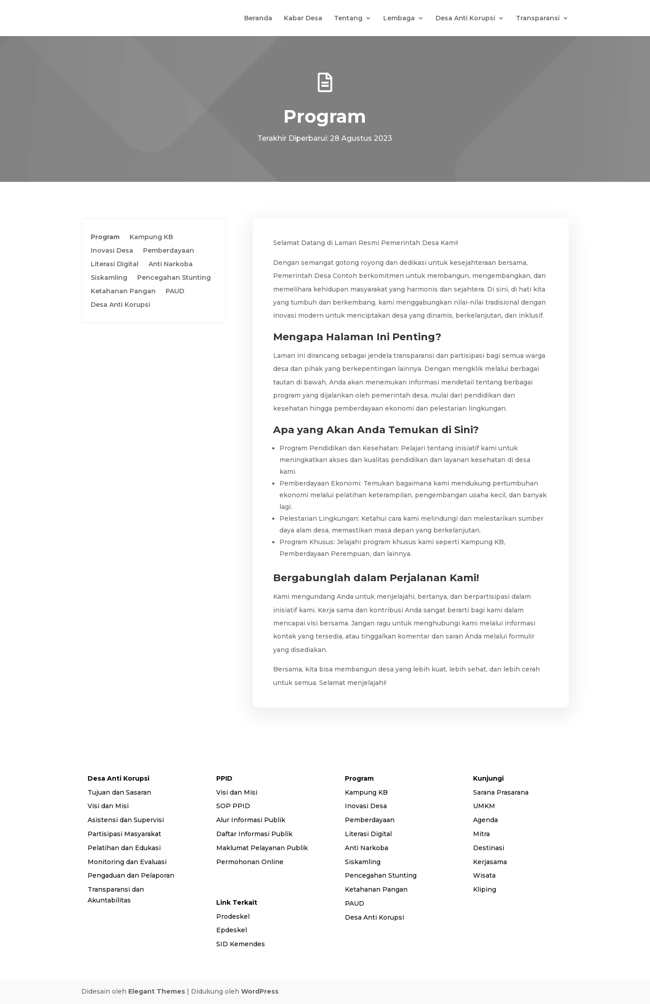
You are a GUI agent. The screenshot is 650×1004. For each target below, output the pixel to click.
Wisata (484, 875)
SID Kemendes (240, 944)
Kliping (484, 889)
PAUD (175, 291)
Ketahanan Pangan (123, 291)
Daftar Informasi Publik (254, 834)
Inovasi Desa (112, 250)
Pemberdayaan (168, 250)
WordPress (260, 991)
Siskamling (109, 278)
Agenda (485, 820)
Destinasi (488, 848)
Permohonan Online (249, 862)
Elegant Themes (156, 991)
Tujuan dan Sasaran (119, 792)
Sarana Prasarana (501, 792)
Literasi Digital (115, 264)
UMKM (484, 806)
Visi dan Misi (108, 806)
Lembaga (399, 18)
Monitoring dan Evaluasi (127, 862)
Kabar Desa (303, 18)
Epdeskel (231, 930)
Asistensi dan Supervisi (126, 820)
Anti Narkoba (171, 264)
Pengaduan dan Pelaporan (131, 875)
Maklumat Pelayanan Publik (262, 848)
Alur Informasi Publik (250, 820)
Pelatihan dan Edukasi (124, 848)
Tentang (348, 18)
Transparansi (538, 18)
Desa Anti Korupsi (465, 18)
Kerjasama (490, 862)
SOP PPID (233, 806)
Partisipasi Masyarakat (124, 834)
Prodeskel (233, 916)
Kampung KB (151, 237)
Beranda (258, 18)
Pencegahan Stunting (174, 278)
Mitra (481, 834)
